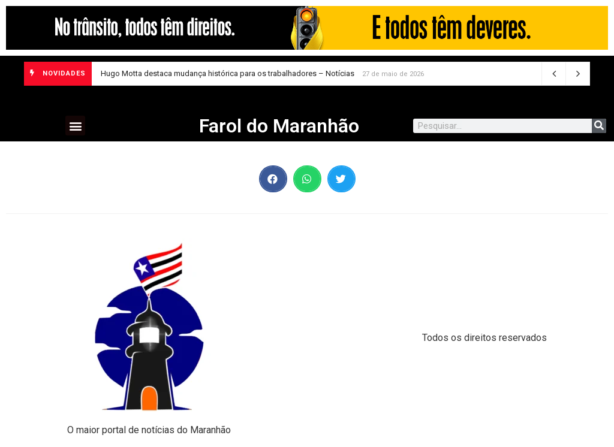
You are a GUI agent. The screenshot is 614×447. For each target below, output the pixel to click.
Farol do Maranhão (279, 125)
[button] (75, 125)
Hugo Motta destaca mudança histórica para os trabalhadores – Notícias (227, 73)
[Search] (599, 126)
